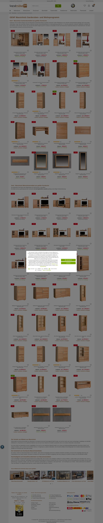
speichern (68, 262)
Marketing (46, 268)
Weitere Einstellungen (47, 270)
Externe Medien (54, 268)
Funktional (39, 270)
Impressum (54, 263)
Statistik (39, 268)
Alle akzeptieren (68, 260)
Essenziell (32, 268)
